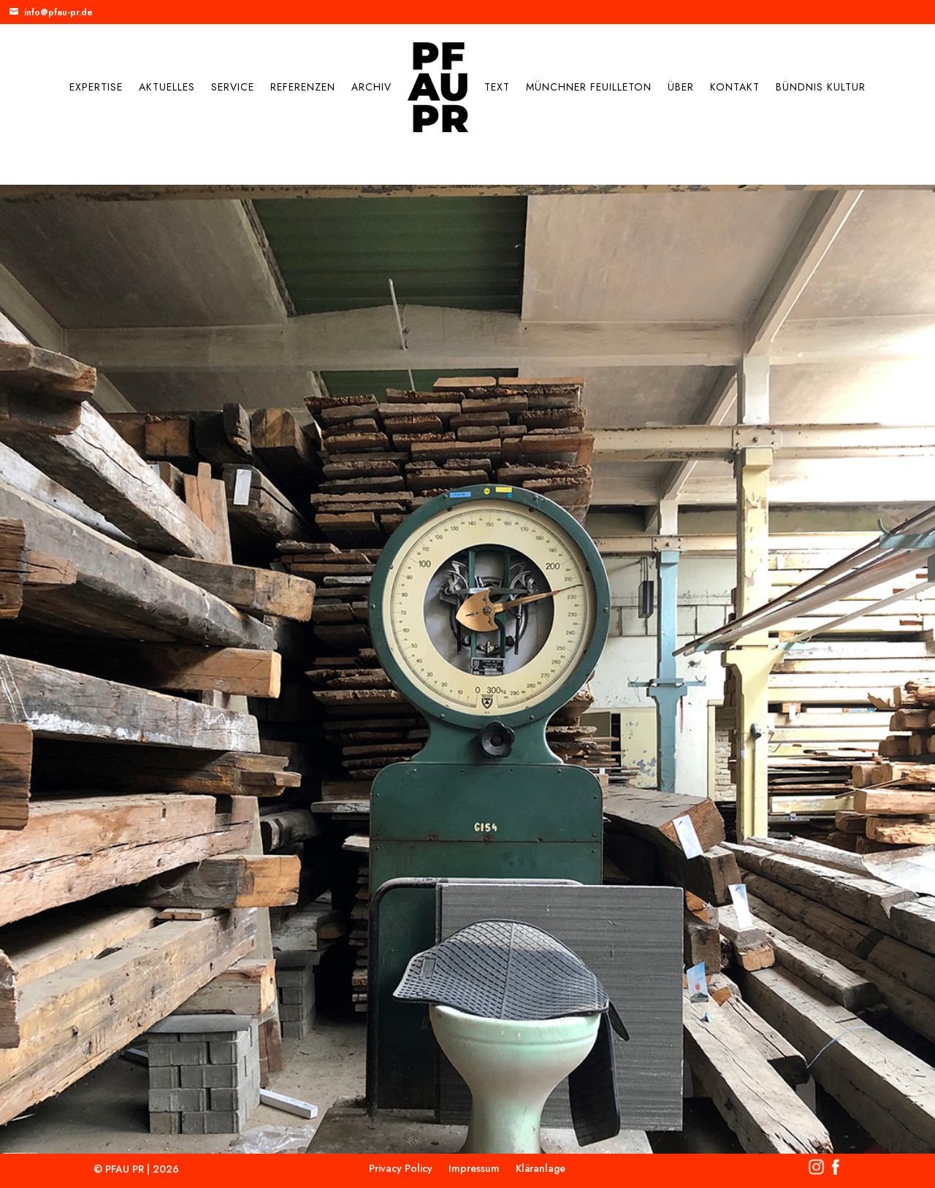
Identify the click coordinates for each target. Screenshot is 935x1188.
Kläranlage (540, 1169)
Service (232, 87)
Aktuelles (167, 87)
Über (681, 87)
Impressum (474, 1169)
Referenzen (302, 87)
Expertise (96, 87)
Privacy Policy (400, 1169)
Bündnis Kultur (821, 87)
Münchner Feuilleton (589, 87)
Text (497, 87)
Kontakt (735, 87)
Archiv (371, 87)
